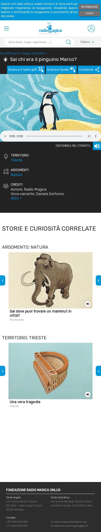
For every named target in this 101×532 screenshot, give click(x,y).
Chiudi (89, 13)
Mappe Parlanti (33, 53)
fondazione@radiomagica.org (68, 521)
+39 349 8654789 (17, 521)
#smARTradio (10, 53)
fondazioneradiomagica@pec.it (69, 525)
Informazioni (89, 6)
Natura (16, 175)
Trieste (16, 160)
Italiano (88, 42)
